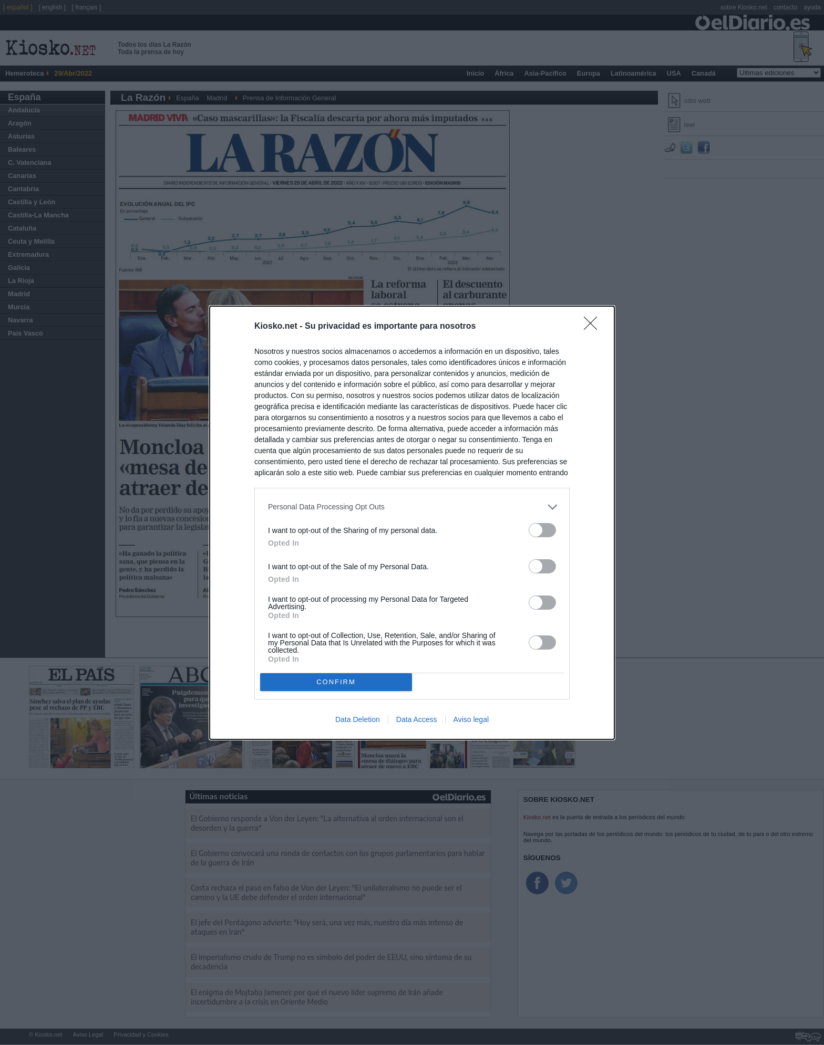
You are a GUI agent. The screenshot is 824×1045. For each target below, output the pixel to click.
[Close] (594, 327)
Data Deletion (357, 719)
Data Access (416, 719)
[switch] (542, 530)
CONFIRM (336, 682)
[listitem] (412, 507)
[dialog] (412, 522)
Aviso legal (471, 719)
